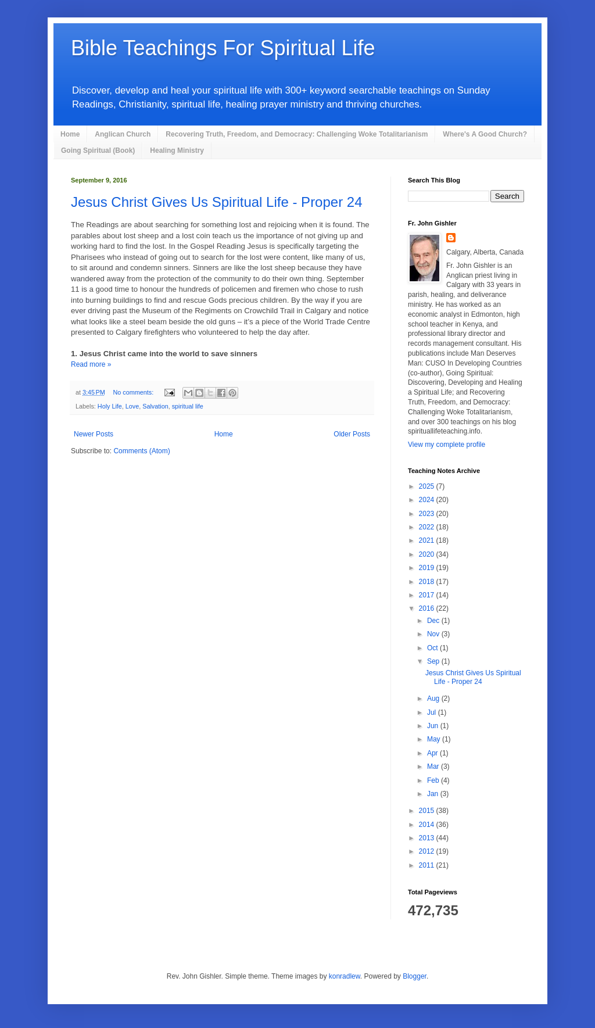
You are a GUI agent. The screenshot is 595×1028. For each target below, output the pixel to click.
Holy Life (110, 406)
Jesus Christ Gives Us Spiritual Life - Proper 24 (217, 202)
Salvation (155, 406)
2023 (427, 514)
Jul (432, 712)
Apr (433, 753)
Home (70, 134)
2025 (427, 486)
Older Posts (352, 434)
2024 (427, 500)
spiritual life (187, 406)
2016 (427, 608)
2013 (427, 838)
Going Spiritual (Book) (98, 150)
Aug (434, 698)
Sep (434, 661)
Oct (433, 648)
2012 (427, 851)
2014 (427, 825)
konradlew (344, 976)
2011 (427, 865)
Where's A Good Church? (485, 134)
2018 (427, 582)
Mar (434, 766)
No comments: (134, 392)
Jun (433, 726)
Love (132, 406)
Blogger (414, 976)
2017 (427, 595)
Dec (434, 621)
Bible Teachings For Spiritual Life (223, 48)
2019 (427, 568)
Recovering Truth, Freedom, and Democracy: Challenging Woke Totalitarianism (297, 134)
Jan (433, 794)
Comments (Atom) (141, 451)
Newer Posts (93, 434)
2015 (427, 811)
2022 (427, 527)
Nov (434, 634)
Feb (434, 780)
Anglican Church (122, 134)
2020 (427, 554)
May (434, 739)
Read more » (91, 364)
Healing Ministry (177, 150)
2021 (427, 540)
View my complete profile (446, 444)
